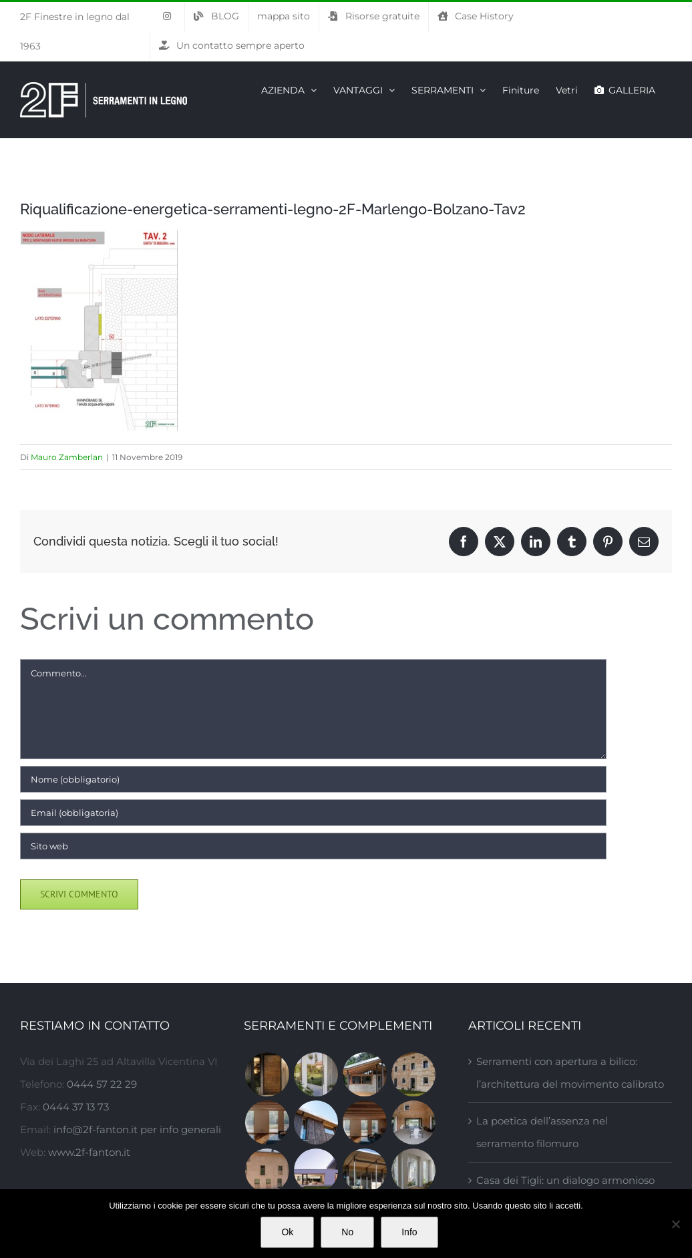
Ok (287, 1232)
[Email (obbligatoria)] (313, 812)
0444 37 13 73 (76, 1106)
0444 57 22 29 (102, 1084)
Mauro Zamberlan (67, 457)
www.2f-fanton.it (89, 1152)
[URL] (313, 846)
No (347, 1232)
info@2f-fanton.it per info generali (137, 1129)
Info (409, 1232)
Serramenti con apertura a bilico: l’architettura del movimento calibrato (570, 1072)
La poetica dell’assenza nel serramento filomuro (542, 1132)
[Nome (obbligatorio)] (313, 779)
